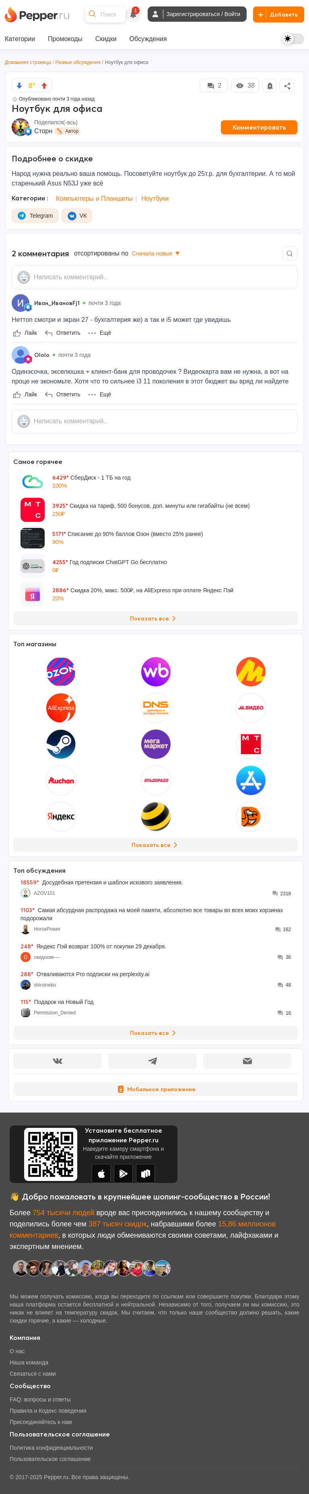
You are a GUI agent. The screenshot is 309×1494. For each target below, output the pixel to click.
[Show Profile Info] (20, 303)
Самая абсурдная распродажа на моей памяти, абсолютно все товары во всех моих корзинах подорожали (152, 914)
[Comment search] (289, 253)
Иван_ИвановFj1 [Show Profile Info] (57, 303)
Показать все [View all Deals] (154, 618)
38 (245, 85)
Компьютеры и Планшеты (94, 198)
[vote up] (44, 86)
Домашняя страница (28, 62)
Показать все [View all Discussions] (154, 1033)
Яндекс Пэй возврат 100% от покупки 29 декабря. (94, 946)
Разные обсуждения (78, 62)
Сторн (43, 131)
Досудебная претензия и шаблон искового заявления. (102, 882)
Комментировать (259, 127)
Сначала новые (156, 253)
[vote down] (19, 86)
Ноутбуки (155, 198)
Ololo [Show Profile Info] (41, 355)
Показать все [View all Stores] (156, 845)
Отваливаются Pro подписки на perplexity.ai (85, 974)
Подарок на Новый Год (57, 1002)
